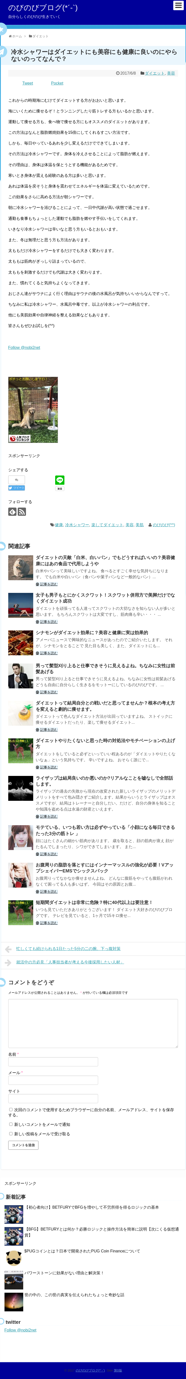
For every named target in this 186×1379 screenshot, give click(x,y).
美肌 (140, 525)
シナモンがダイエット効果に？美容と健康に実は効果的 (92, 632)
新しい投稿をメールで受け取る (42, 1134)
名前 (13, 1054)
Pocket (57, 83)
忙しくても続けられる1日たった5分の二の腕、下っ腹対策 (63, 949)
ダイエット (155, 73)
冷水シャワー (77, 525)
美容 (171, 73)
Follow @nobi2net (24, 347)
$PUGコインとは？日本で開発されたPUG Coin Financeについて (82, 1251)
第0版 (118, 1370)
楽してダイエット (107, 525)
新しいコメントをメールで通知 (42, 1124)
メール (15, 1073)
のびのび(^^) (164, 525)
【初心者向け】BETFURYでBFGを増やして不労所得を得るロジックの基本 (91, 1207)
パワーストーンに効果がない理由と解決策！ (64, 1273)
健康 (59, 525)
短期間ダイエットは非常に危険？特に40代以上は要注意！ (94, 902)
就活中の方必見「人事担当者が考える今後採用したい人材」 (64, 963)
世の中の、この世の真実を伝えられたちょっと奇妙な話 (74, 1295)
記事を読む (49, 584)
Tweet (27, 83)
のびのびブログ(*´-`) (43, 7)
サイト (14, 1091)
